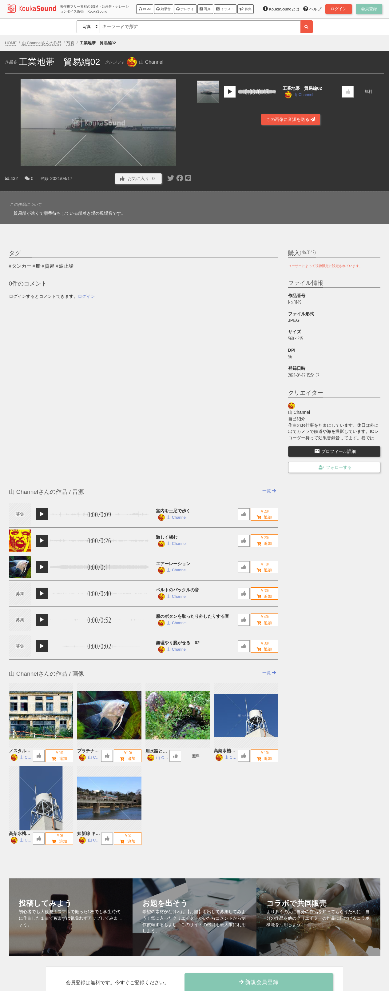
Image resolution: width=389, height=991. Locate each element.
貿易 (49, 266)
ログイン (86, 296)
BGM (145, 9)
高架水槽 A (19, 834)
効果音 (163, 9)
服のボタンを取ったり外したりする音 (192, 616)
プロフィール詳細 (335, 451)
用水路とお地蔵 (156, 751)
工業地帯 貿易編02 (302, 88)
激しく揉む (166, 537)
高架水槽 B (224, 751)
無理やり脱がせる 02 (178, 642)
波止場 (66, 266)
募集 (245, 9)
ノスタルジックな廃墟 (19, 751)
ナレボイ (185, 9)
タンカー (21, 266)
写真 (205, 9)
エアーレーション (173, 563)
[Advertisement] (290, 165)
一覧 (269, 490)
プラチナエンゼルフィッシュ (88, 751)
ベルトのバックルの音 (177, 589)
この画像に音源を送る (290, 119)
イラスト (225, 9)
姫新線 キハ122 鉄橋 (88, 834)
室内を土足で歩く (173, 510)
